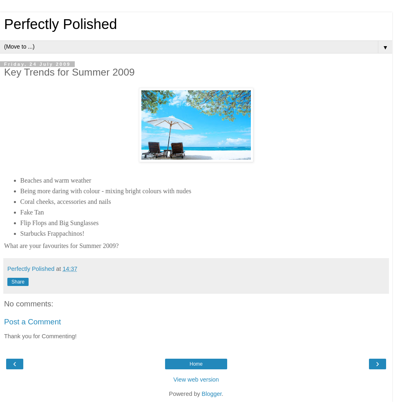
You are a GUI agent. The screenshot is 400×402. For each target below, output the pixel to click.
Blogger (212, 394)
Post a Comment (32, 321)
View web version (196, 379)
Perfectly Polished (60, 24)
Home (196, 364)
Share (18, 282)
